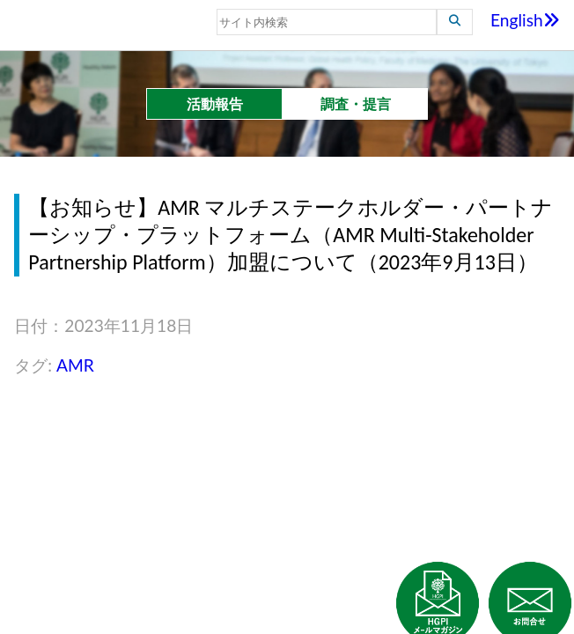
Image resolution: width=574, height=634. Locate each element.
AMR (75, 365)
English (525, 20)
